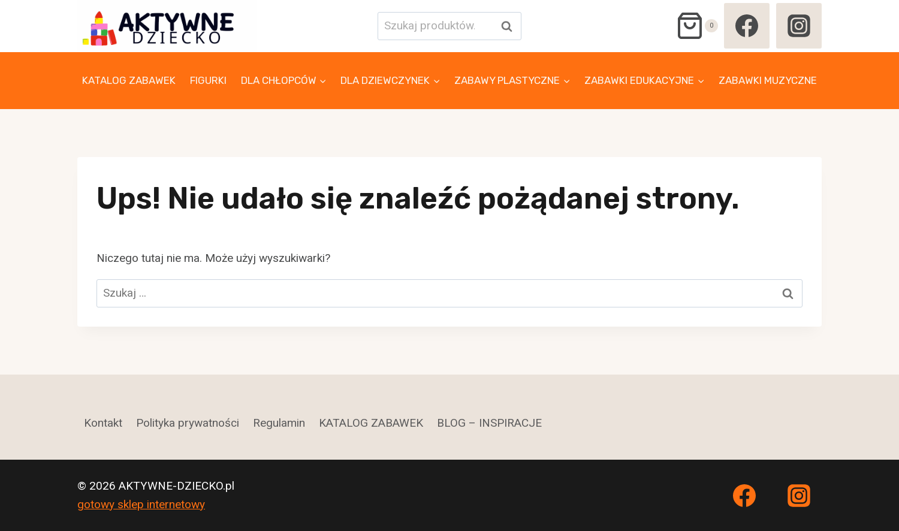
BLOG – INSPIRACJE (489, 423)
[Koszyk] (696, 25)
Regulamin (279, 423)
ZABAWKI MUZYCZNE (768, 80)
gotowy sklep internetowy (141, 504)
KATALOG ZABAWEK (129, 80)
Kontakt (103, 423)
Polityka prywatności (187, 423)
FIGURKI (208, 80)
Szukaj (510, 26)
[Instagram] (799, 26)
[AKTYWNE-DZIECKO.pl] (167, 26)
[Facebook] (747, 26)
